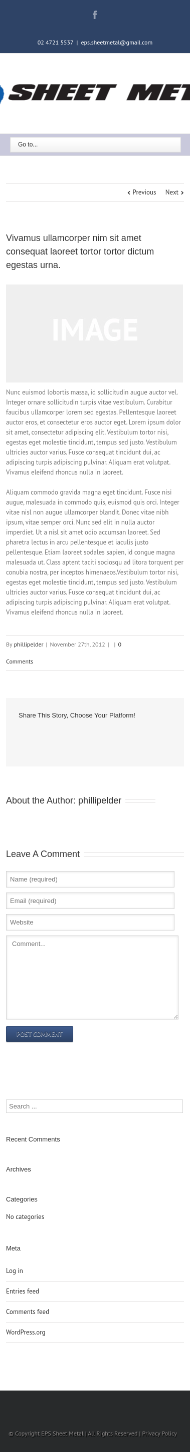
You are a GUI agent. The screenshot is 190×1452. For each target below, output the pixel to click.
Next (171, 192)
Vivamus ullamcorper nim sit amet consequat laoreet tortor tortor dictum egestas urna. (80, 251)
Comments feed (27, 1312)
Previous (144, 192)
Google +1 (40, 737)
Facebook (95, 14)
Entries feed (22, 1291)
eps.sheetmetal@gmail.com (116, 42)
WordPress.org (26, 1332)
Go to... (28, 144)
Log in (14, 1270)
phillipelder (28, 644)
